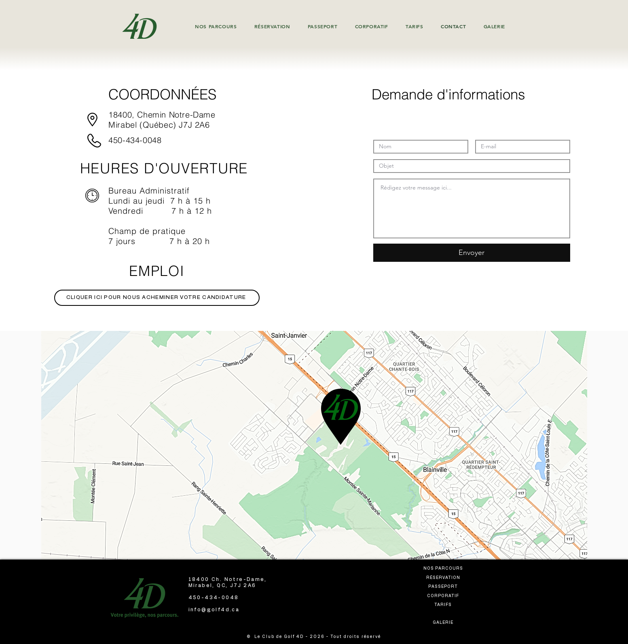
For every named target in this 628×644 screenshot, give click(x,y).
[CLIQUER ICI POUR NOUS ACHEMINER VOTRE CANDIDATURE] (157, 298)
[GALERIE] (444, 622)
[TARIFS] (444, 604)
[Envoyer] (471, 253)
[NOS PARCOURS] (444, 568)
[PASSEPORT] (444, 586)
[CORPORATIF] (444, 595)
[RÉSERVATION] (444, 577)
